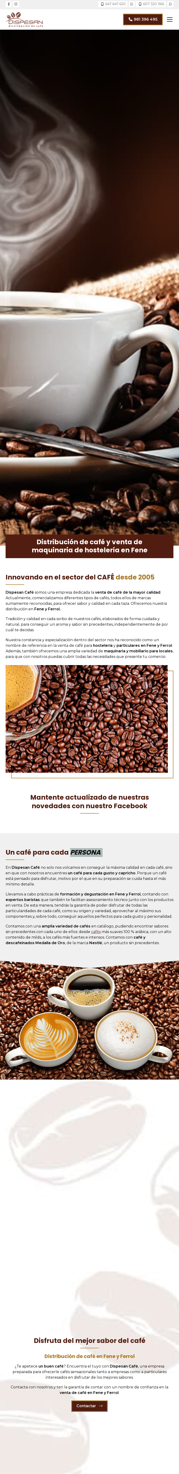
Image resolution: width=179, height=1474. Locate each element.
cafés (96, 932)
